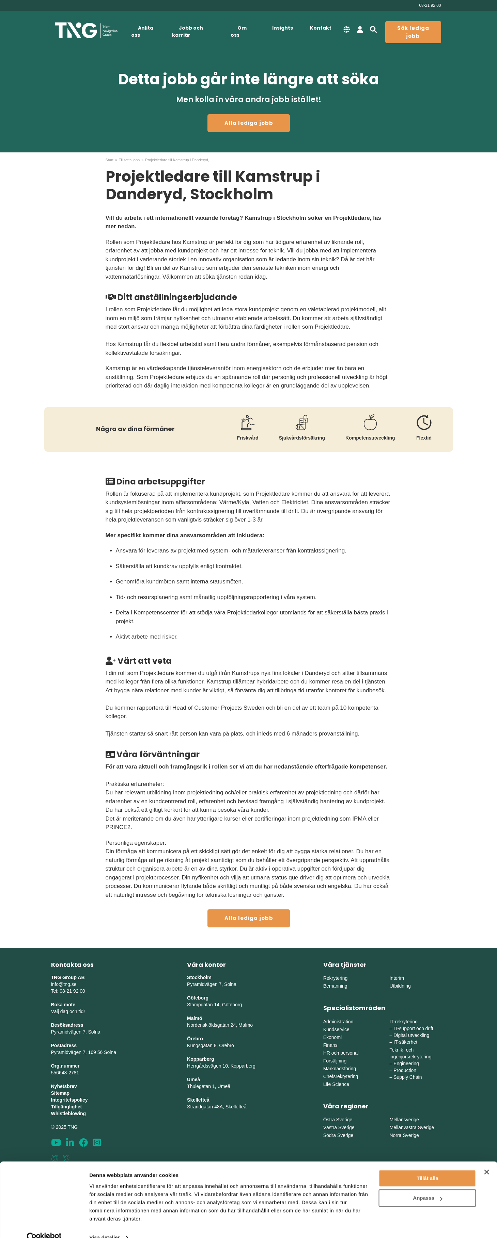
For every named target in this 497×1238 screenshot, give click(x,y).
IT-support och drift (413, 1028)
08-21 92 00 (430, 5)
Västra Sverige (339, 1127)
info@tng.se (64, 984)
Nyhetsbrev (64, 1086)
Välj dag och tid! (68, 1011)
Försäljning (334, 1060)
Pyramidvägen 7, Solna (75, 1032)
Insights (282, 27)
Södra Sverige (338, 1135)
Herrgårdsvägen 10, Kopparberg (221, 1066)
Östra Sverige (338, 1119)
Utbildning (399, 986)
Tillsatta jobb (129, 160)
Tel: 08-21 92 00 (68, 991)
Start (109, 160)
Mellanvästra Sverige (411, 1127)
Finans (330, 1045)
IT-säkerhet (405, 1042)
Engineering (406, 1063)
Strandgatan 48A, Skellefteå (216, 1106)
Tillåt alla (427, 1165)
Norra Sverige (404, 1135)
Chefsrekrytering (340, 1076)
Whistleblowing (68, 1113)
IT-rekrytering (403, 1021)
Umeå (193, 1079)
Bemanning (335, 986)
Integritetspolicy (69, 1100)
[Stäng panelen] (486, 1159)
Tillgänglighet (66, 1106)
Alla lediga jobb (248, 123)
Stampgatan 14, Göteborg (214, 1004)
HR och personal (341, 1053)
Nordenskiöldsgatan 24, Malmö (220, 1025)
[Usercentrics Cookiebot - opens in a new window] (44, 1225)
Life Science (336, 1084)
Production (404, 1070)
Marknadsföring (339, 1068)
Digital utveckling (411, 1035)
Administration (338, 1021)
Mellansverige (404, 1119)
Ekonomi (332, 1037)
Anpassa (427, 1185)
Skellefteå (198, 1100)
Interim (396, 978)
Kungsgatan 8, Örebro (210, 1045)
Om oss (239, 31)
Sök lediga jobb (413, 31)
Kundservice (336, 1029)
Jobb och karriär (187, 31)
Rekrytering (335, 978)
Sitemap (60, 1093)
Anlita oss (142, 31)
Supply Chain (407, 1077)
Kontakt (320, 27)
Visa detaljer (104, 1224)
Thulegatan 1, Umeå (208, 1086)
